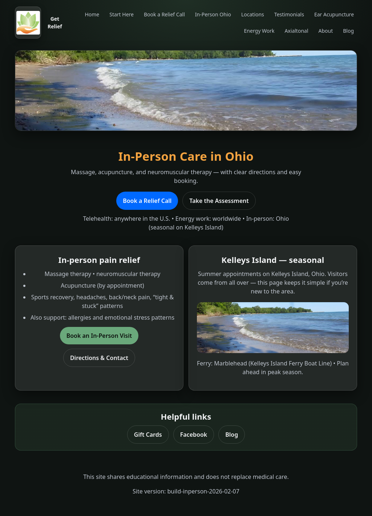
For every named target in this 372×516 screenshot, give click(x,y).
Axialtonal (296, 30)
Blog (348, 30)
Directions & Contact (99, 358)
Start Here (121, 14)
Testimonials (289, 14)
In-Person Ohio (213, 14)
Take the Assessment (218, 201)
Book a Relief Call (164, 14)
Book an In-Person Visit (99, 336)
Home (92, 14)
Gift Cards (148, 435)
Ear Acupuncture (334, 14)
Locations (252, 14)
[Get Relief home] (40, 23)
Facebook (193, 435)
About (326, 30)
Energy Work (259, 30)
